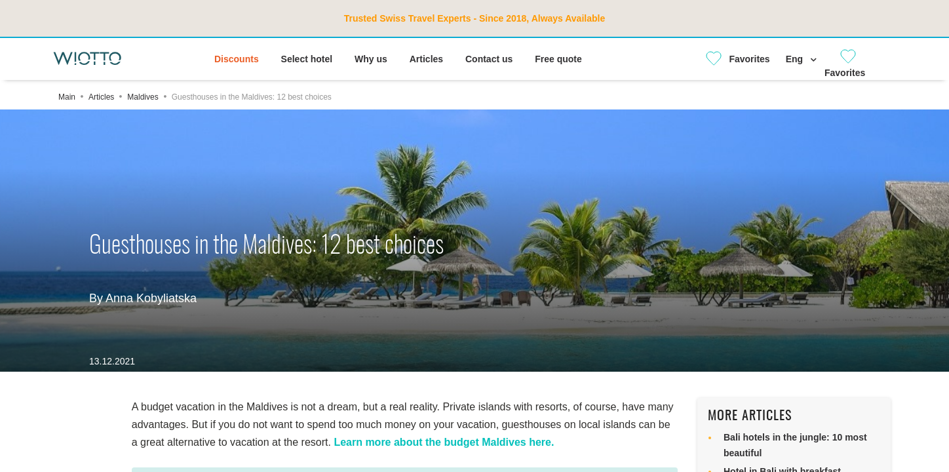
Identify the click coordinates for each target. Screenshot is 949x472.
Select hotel (307, 59)
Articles (426, 59)
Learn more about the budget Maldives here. (444, 442)
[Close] (732, 59)
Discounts (236, 59)
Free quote (558, 59)
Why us (371, 59)
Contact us (489, 59)
